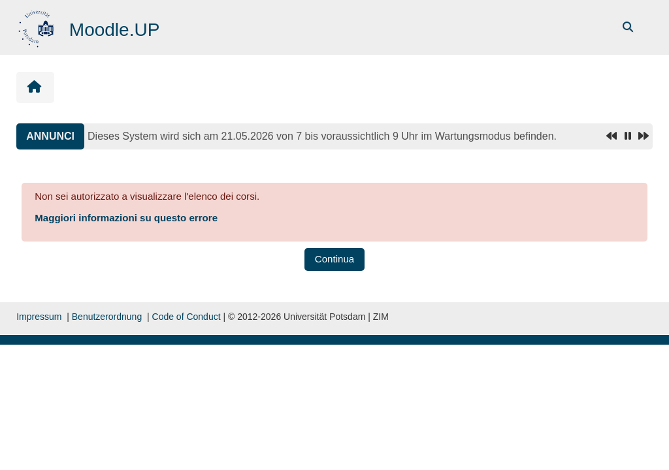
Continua (334, 258)
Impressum (38, 316)
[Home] (37, 26)
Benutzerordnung (107, 316)
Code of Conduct (186, 316)
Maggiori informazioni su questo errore (126, 217)
